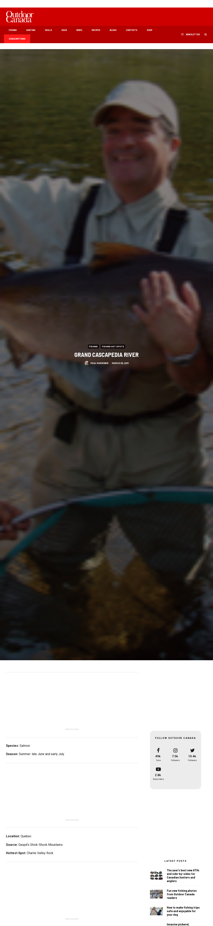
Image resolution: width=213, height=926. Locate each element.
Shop (149, 30)
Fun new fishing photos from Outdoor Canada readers (182, 894)
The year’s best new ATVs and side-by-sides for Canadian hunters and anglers (183, 875)
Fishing (13, 30)
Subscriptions (17, 38)
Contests (131, 30)
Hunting (30, 30)
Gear (64, 30)
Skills (48, 30)
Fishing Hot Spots (113, 346)
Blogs (113, 30)
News (79, 30)
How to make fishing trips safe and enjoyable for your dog (183, 911)
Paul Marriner (99, 362)
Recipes (96, 30)
